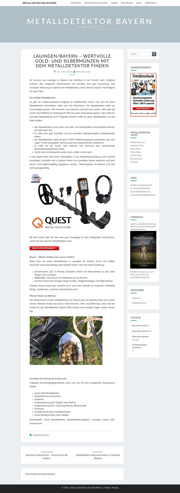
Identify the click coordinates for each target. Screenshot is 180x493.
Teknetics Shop (136, 145)
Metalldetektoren (41, 435)
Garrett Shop (135, 155)
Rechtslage (127, 3)
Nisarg (115, 488)
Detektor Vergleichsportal (141, 185)
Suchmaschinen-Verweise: (140, 346)
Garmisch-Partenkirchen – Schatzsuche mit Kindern (46, 455)
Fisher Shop (135, 152)
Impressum (150, 3)
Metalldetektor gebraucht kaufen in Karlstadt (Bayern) (98, 455)
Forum (114, 3)
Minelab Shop (136, 159)
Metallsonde (83, 71)
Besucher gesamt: (140, 337)
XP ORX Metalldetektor (140, 188)
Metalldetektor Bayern (39, 3)
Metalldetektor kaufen (96, 3)
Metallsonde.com (137, 142)
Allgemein (136, 298)
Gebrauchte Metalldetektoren (142, 195)
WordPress (97, 488)
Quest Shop (135, 149)
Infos (138, 3)
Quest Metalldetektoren (140, 192)
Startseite (76, 3)
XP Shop (134, 162)
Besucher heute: (139, 326)
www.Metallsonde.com (140, 277)
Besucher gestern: (140, 331)
